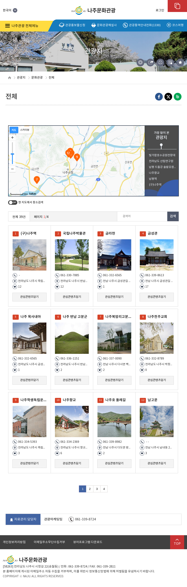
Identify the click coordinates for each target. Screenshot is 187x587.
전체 (51, 77)
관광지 (21, 77)
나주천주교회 (157, 317)
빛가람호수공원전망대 (162, 155)
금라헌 (110, 234)
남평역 (153, 179)
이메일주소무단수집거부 (49, 542)
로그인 (160, 10)
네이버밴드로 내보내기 (178, 97)
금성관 (152, 234)
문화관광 (37, 77)
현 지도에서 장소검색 (30, 202)
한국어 (10, 10)
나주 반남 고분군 (75, 317)
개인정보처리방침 (14, 542)
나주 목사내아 (31, 317)
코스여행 (175, 25)
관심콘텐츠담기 (29, 297)
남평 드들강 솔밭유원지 (162, 167)
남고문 (152, 400)
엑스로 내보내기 (168, 97)
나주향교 (154, 173)
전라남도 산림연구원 (161, 161)
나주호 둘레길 (115, 400)
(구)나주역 (155, 184)
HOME (9, 78)
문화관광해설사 (104, 25)
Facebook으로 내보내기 (159, 97)
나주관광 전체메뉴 (21, 26)
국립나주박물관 (74, 234)
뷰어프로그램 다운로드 (87, 542)
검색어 (127, 216)
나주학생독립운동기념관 (35, 400)
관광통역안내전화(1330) (142, 25)
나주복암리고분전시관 (119, 317)
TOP (177, 542)
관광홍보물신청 (72, 25)
